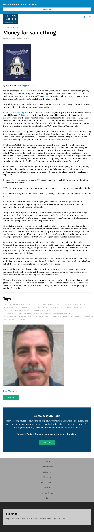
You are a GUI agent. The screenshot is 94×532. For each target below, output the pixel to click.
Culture (47, 461)
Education (47, 477)
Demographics (47, 466)
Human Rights (47, 492)
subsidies (31, 304)
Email (11, 397)
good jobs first (80, 304)
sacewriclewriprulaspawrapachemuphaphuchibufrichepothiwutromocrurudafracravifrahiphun (48, 316)
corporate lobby (45, 304)
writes (46, 96)
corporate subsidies (22, 310)
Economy (7, 27)
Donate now (47, 9)
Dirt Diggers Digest (26, 85)
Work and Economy (17, 304)
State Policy (21, 319)
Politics (15, 27)
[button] (90, 17)
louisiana (7, 310)
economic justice (42, 307)
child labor (8, 319)
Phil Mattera (10, 38)
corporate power (63, 304)
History (47, 487)
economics (27, 307)
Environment (47, 482)
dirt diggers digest (12, 307)
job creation (39, 310)
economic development (62, 307)
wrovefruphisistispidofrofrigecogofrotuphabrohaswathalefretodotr (36, 313)
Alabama (78, 307)
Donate (47, 442)
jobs (49, 310)
